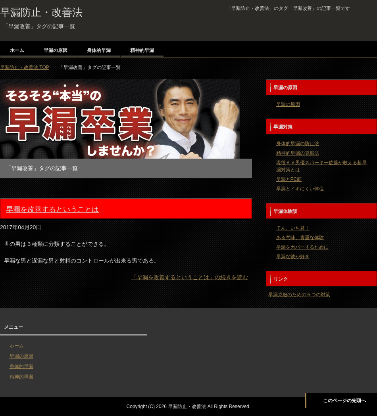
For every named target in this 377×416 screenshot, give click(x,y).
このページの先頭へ (344, 400)
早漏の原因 (55, 50)
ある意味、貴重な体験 (300, 237)
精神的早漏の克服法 (297, 153)
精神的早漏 (142, 50)
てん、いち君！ (293, 228)
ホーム (17, 50)
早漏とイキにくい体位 (300, 189)
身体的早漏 (99, 50)
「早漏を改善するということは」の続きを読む (189, 277)
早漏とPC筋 (289, 179)
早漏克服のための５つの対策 (299, 294)
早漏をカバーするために (302, 247)
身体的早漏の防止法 (297, 143)
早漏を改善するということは (52, 209)
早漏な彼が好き (293, 256)
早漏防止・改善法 (41, 12)
